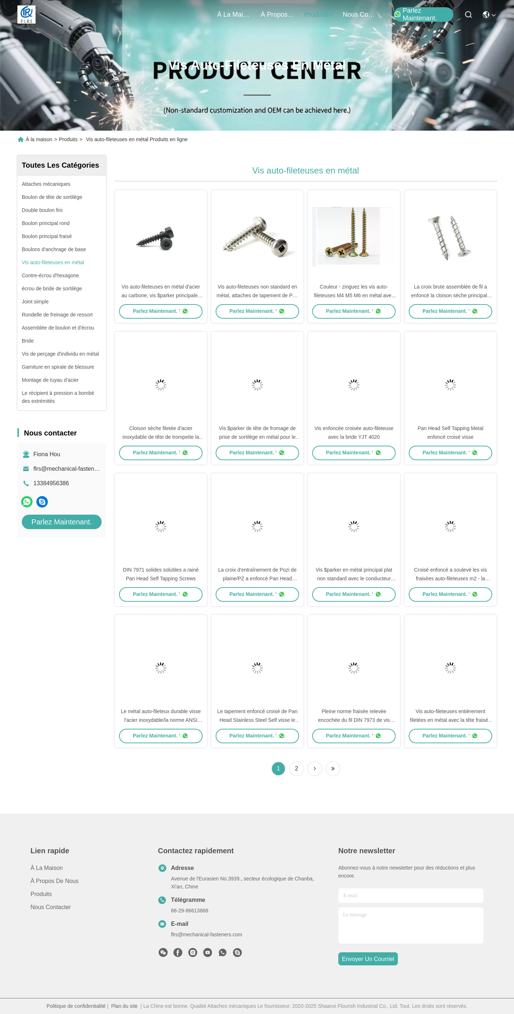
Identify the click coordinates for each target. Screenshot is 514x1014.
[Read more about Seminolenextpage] (314, 768)
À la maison (234, 14)
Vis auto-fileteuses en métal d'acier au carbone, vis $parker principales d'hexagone (160, 295)
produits (319, 14)
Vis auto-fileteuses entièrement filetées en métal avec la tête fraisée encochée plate (450, 720)
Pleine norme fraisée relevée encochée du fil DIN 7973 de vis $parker (354, 720)
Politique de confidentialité (76, 1006)
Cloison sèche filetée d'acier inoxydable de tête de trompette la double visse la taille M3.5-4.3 (161, 437)
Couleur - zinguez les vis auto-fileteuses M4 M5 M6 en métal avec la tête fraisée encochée (354, 295)
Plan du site (124, 1006)
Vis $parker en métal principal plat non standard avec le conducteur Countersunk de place (354, 578)
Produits (68, 139)
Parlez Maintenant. (415, 14)
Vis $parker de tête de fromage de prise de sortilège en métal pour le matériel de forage (257, 437)
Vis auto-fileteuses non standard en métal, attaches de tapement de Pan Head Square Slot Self (257, 295)
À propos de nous (278, 14)
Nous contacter (50, 907)
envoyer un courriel (368, 959)
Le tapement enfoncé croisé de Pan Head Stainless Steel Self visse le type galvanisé (257, 720)
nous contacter (360, 14)
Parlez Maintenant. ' (161, 311)
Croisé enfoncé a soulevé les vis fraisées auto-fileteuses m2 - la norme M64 (450, 578)
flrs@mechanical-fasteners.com (74, 469)
